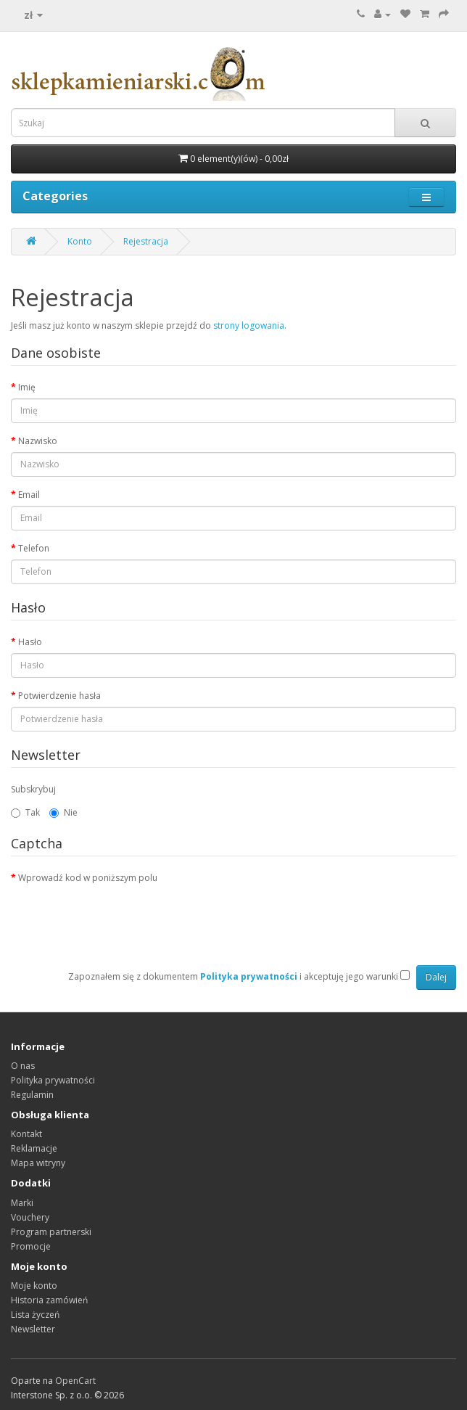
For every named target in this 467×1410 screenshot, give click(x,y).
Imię (27, 387)
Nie (63, 812)
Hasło (30, 642)
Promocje (31, 1246)
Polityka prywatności (53, 1080)
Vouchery (30, 1217)
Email (29, 494)
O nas (23, 1065)
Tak (25, 812)
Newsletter (33, 1329)
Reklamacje (34, 1148)
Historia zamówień (49, 1300)
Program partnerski (51, 1232)
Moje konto (34, 1285)
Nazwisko (37, 441)
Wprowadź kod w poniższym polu (87, 878)
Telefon (33, 548)
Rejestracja (145, 241)
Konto (79, 241)
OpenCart (75, 1380)
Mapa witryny (38, 1163)
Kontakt (26, 1134)
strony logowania (248, 325)
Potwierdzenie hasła (59, 695)
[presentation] (121, 917)
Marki (22, 1203)
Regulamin (32, 1095)
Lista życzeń (35, 1314)
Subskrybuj (33, 789)
